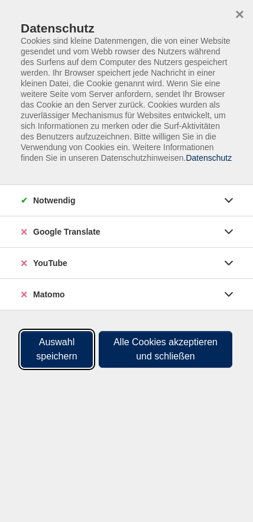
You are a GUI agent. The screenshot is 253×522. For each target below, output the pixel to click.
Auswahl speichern (56, 349)
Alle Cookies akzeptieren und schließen (165, 349)
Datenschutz (209, 158)
